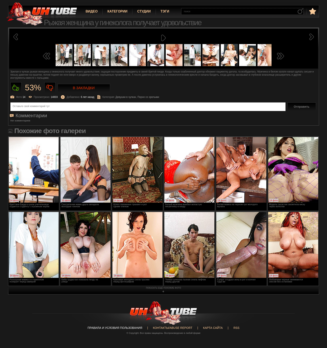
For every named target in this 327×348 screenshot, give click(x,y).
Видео (92, 11)
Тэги (165, 11)
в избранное (312, 11)
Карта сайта (213, 327)
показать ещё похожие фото (163, 288)
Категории (117, 11)
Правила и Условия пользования (115, 327)
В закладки (83, 88)
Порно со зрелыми (148, 97)
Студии (144, 11)
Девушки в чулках (126, 97)
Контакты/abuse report (172, 327)
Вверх (317, 328)
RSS (236, 327)
